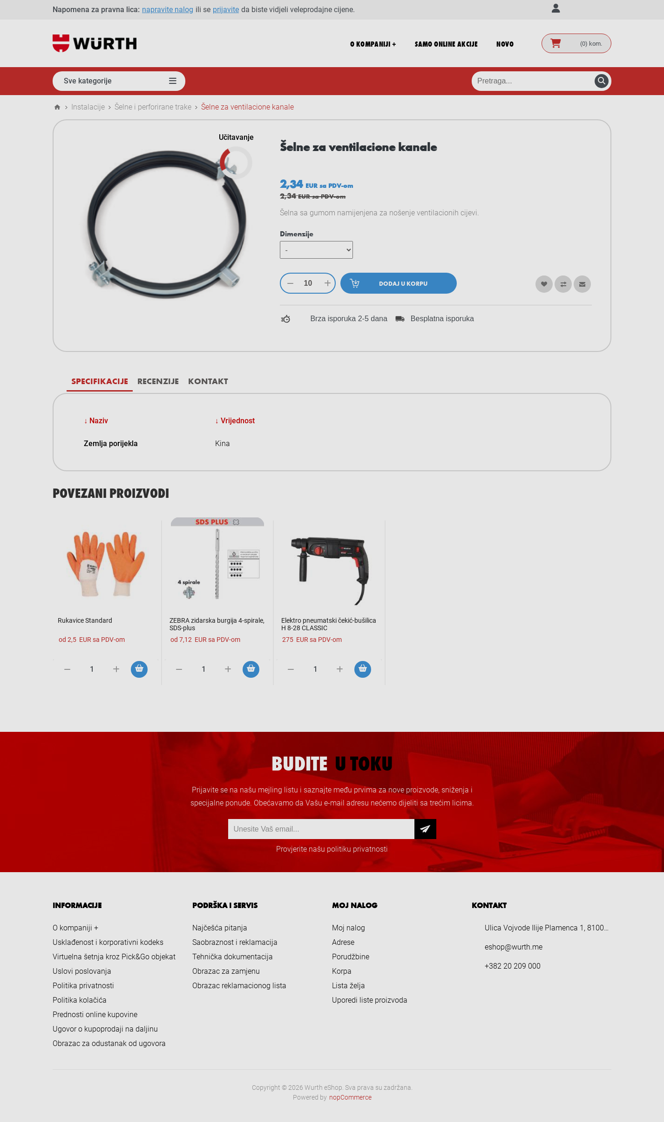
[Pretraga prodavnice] (541, 81)
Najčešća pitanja (219, 927)
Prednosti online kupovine (95, 1014)
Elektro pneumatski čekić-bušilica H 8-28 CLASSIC (328, 624)
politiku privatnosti (357, 849)
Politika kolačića (80, 1000)
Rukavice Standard (85, 620)
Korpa (342, 971)
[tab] (100, 381)
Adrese (343, 942)
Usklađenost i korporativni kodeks (108, 942)
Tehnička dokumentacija (232, 956)
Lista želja (348, 985)
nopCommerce (350, 1097)
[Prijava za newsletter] (321, 829)
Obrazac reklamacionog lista (239, 985)
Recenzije (158, 381)
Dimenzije (296, 233)
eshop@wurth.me (513, 947)
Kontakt (208, 381)
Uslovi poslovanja (82, 971)
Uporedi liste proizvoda (369, 1000)
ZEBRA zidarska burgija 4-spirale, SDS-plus (216, 624)
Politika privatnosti (83, 985)
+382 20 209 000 (513, 966)
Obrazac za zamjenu (226, 971)
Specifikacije (99, 381)
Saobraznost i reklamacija (235, 942)
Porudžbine (350, 956)
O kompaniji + (75, 927)
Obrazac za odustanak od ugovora (109, 1043)
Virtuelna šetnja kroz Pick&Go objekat (114, 956)
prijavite (226, 9)
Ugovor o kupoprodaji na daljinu (105, 1029)
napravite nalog (167, 9)
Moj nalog (348, 927)
